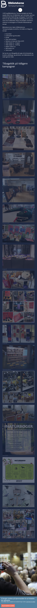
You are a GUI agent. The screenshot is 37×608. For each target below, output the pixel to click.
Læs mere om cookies (30, 601)
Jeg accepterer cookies (8, 605)
